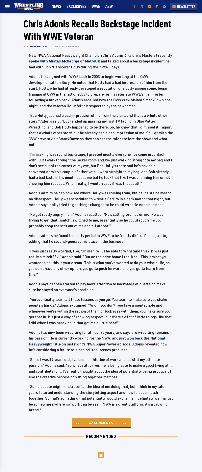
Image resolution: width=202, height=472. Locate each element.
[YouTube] (149, 6)
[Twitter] (142, 6)
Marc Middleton (40, 46)
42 (91, 423)
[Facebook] (134, 6)
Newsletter (183, 6)
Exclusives (76, 6)
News (56, 6)
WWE (96, 6)
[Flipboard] (157, 6)
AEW (109, 6)
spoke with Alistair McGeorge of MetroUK (64, 61)
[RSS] (164, 6)
